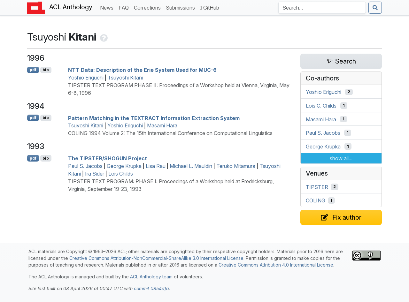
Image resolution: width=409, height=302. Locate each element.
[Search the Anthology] (322, 8)
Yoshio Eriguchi (86, 77)
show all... (341, 158)
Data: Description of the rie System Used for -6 (142, 70)
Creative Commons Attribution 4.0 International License (276, 265)
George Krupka (124, 166)
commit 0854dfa (151, 288)
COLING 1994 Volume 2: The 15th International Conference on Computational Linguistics (170, 133)
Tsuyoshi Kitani (125, 77)
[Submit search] (375, 8)
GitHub (209, 7)
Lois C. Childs (321, 105)
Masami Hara (162, 125)
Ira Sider (94, 173)
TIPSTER (317, 187)
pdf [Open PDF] (33, 69)
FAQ (125, 7)
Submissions (181, 7)
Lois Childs (120, 173)
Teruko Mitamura (235, 166)
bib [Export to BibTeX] (45, 69)
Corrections (148, 7)
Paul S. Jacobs (85, 166)
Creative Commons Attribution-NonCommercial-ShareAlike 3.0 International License (156, 258)
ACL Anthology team (151, 276)
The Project (107, 158)
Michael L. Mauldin (191, 166)
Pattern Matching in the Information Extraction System (154, 118)
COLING (315, 200)
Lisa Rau (156, 166)
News (108, 7)
